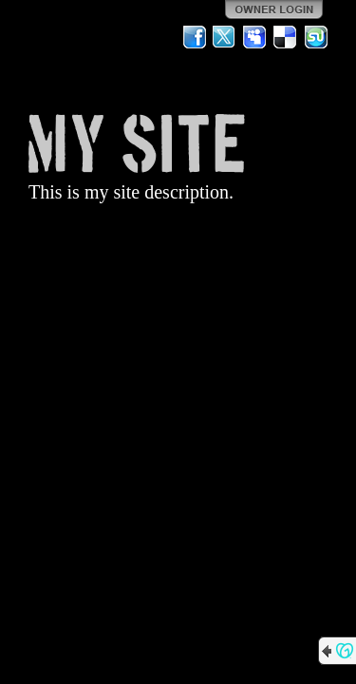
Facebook (194, 37)
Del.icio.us (285, 37)
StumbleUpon (316, 37)
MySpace (255, 37)
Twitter (225, 37)
